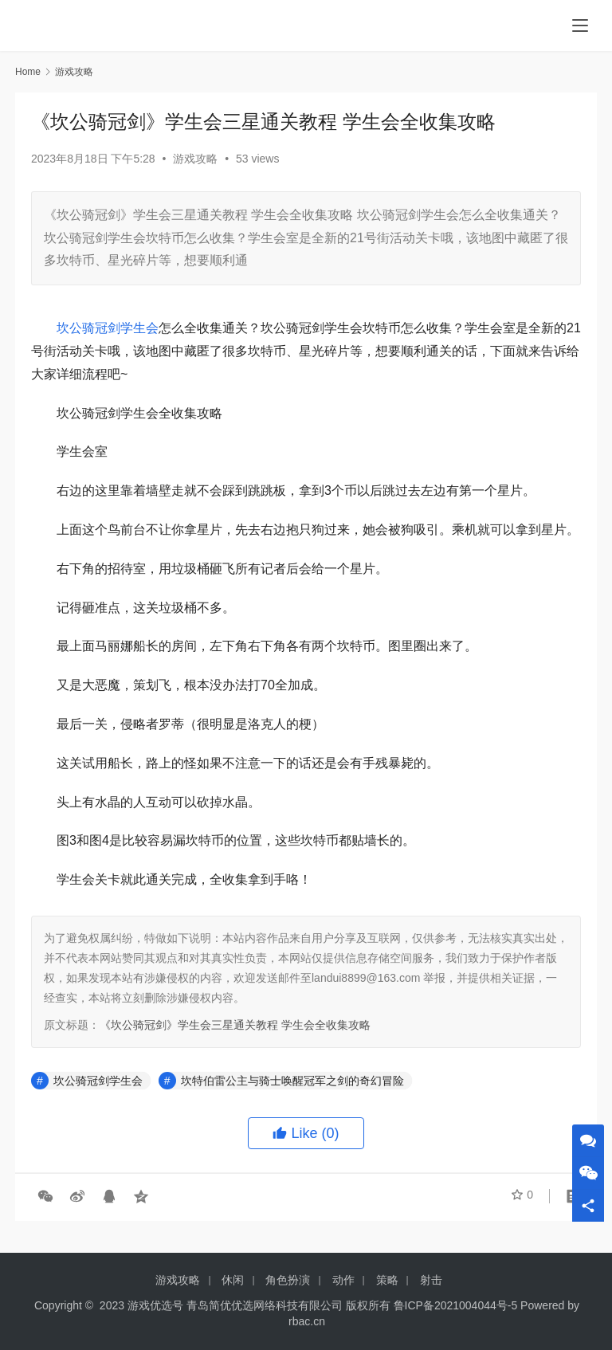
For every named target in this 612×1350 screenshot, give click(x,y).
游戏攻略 (195, 158)
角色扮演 (287, 1279)
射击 (431, 1279)
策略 (387, 1279)
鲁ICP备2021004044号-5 (456, 1305)
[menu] (580, 25)
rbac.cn (306, 1321)
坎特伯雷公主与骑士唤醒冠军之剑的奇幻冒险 (292, 1080)
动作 (343, 1279)
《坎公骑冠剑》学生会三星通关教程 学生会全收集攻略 (235, 1024)
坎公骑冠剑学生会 (108, 328)
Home (28, 71)
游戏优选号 (155, 1305)
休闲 (233, 1279)
